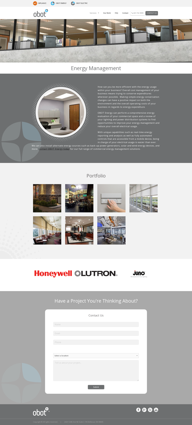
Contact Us (152, 13)
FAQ (116, 13)
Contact (125, 13)
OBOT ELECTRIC (79, 3)
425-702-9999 (137, 13)
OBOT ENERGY (58, 3)
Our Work (107, 13)
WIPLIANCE (39, 3)
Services (93, 13)
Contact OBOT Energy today (54, 149)
